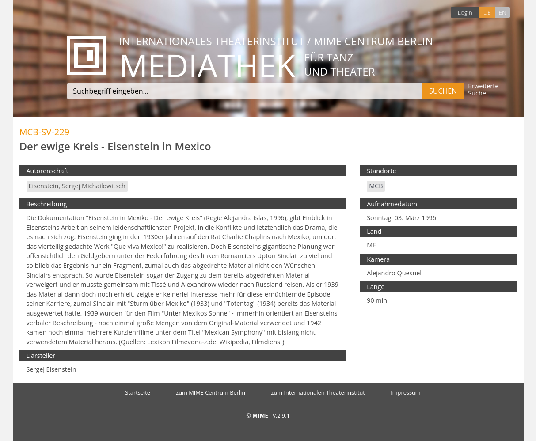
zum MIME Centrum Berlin (210, 392)
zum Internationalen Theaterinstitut (318, 392)
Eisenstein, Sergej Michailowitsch (77, 186)
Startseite (137, 392)
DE (487, 12)
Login (465, 12)
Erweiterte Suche (483, 90)
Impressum (406, 392)
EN (502, 12)
